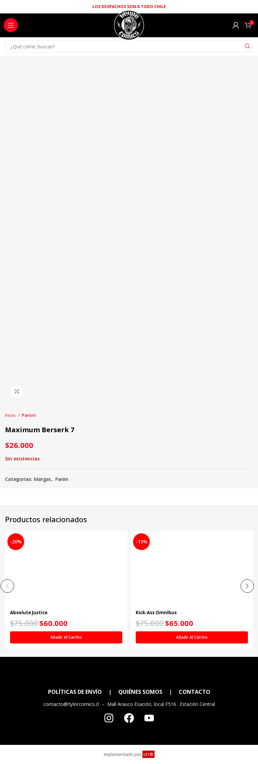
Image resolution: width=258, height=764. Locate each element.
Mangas (42, 479)
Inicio (10, 415)
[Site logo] (129, 27)
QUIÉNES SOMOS (140, 691)
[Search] (129, 46)
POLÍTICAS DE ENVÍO (75, 691)
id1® (148, 754)
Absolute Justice (30, 612)
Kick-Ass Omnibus (157, 612)
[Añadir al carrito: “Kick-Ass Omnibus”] (192, 637)
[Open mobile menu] (11, 25)
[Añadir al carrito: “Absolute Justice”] (66, 637)
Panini (29, 415)
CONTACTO (194, 691)
